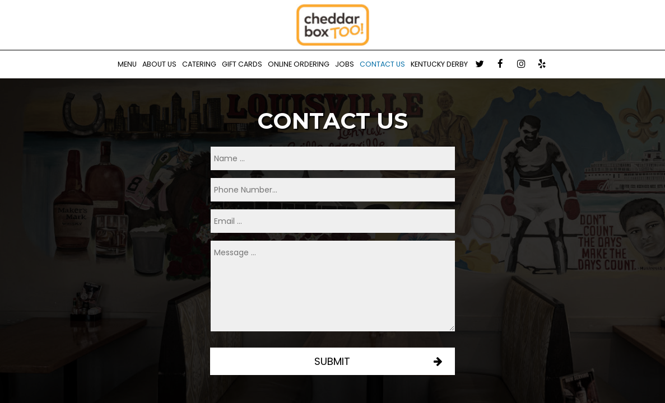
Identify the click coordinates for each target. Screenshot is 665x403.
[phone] (333, 190)
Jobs (344, 64)
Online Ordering (298, 64)
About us (159, 64)
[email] (333, 221)
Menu (127, 64)
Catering (199, 64)
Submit (333, 361)
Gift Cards (242, 64)
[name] (333, 158)
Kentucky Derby (439, 64)
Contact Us (382, 64)
